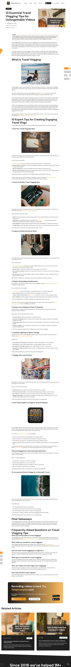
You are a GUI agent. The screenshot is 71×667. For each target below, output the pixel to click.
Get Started (56, 3)
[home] (14, 3)
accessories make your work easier (29, 210)
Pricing (25, 3)
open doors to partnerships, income (30, 539)
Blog (35, 3)
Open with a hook (16, 291)
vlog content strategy (51, 177)
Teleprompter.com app (23, 433)
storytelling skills (49, 544)
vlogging (43, 93)
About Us (41, 3)
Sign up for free (18, 447)
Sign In (63, 3)
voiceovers (31, 295)
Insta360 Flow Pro (41, 220)
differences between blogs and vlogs (27, 115)
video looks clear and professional (24, 336)
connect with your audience (52, 283)
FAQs (31, 3)
